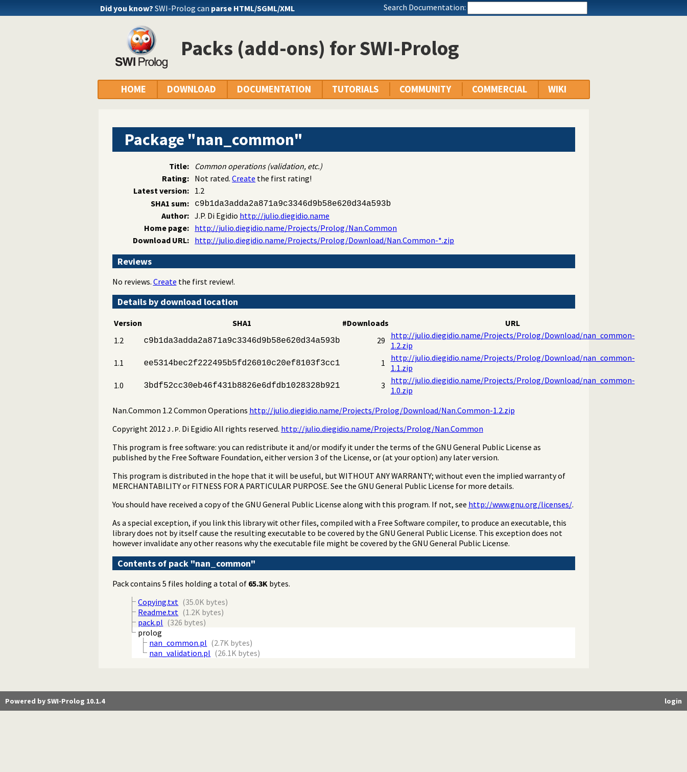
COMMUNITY (425, 89)
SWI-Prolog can (225, 8)
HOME (133, 89)
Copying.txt (158, 602)
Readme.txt (158, 612)
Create (243, 178)
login (673, 701)
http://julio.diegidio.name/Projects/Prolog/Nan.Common (296, 228)
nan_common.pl (178, 643)
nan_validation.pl (179, 653)
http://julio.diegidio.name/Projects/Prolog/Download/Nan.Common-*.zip (324, 240)
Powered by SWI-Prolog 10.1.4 (55, 701)
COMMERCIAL (499, 89)
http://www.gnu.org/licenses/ (520, 504)
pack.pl (150, 622)
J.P (173, 429)
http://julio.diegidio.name (284, 215)
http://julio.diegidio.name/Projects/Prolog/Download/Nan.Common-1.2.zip (382, 410)
